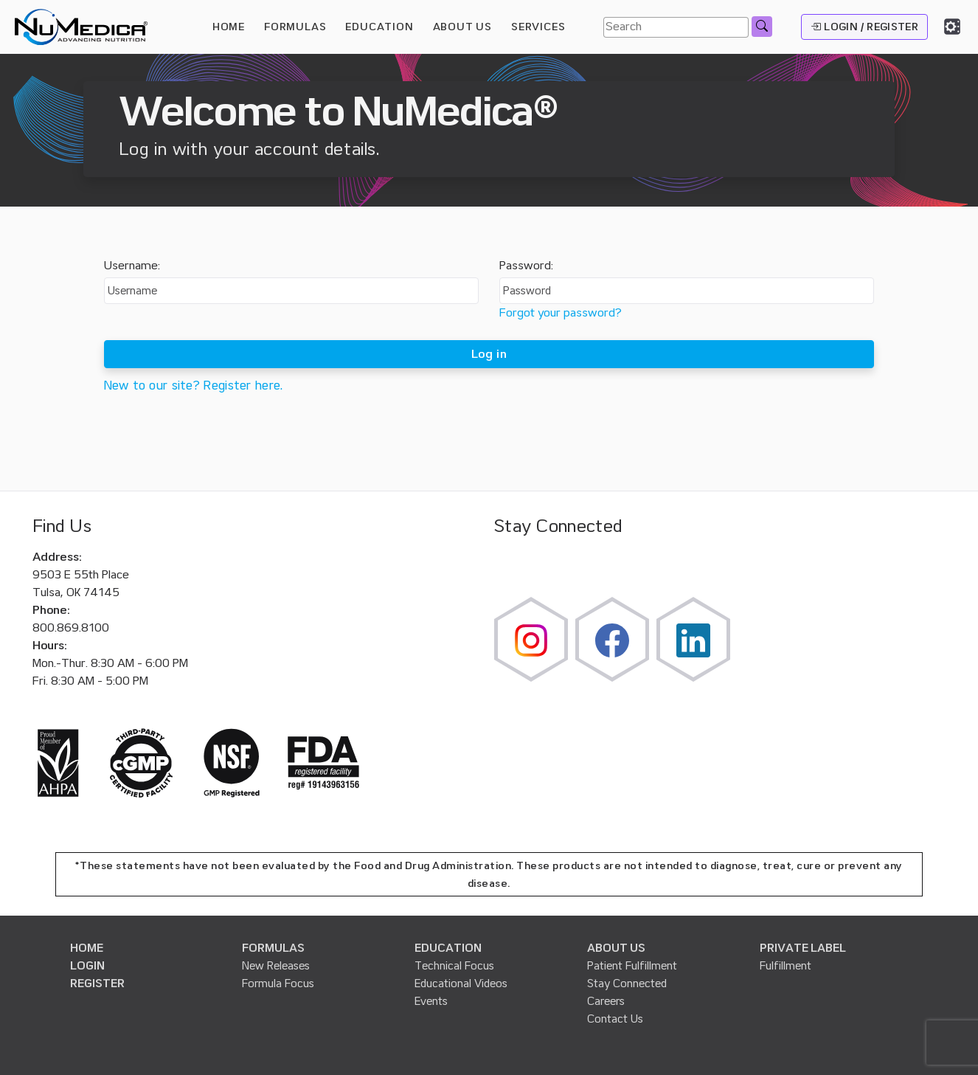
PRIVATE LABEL (803, 948)
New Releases (276, 965)
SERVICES (538, 26)
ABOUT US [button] (462, 26)
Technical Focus (454, 965)
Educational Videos (461, 983)
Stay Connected (627, 983)
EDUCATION (448, 948)
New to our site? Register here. (193, 386)
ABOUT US (616, 948)
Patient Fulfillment (632, 965)
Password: (526, 265)
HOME (228, 26)
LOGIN (87, 965)
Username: (132, 265)
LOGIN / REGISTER (864, 26)
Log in (489, 354)
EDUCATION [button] (379, 26)
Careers (606, 1001)
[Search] (676, 27)
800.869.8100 (70, 628)
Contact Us (615, 1019)
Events (431, 1001)
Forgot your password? (560, 312)
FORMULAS (295, 26)
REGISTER (97, 983)
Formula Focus (278, 983)
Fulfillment (785, 965)
